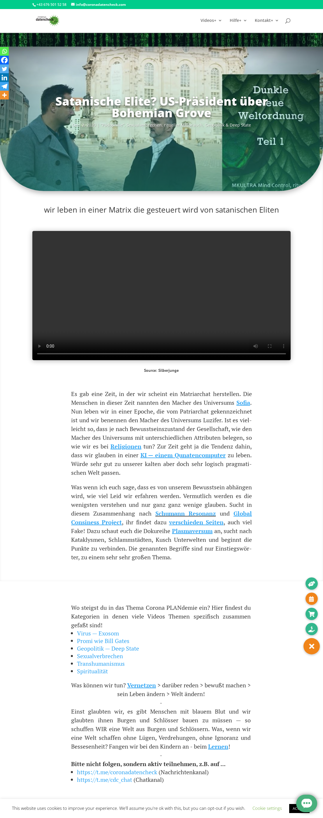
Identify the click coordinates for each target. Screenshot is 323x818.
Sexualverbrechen (100, 656)
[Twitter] (4, 68)
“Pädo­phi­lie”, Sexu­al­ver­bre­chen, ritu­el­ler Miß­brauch (152, 125)
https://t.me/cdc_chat (104, 780)
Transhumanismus (101, 664)
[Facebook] (4, 60)
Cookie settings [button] (267, 808)
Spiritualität (92, 671)
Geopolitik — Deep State (108, 648)
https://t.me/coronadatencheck (117, 772)
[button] (311, 646)
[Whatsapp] (4, 51)
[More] (4, 95)
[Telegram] (4, 86)
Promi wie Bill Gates (103, 641)
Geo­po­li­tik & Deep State (228, 125)
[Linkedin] (4, 77)
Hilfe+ (235, 20)
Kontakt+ (264, 20)
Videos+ (208, 20)
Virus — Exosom (98, 633)
